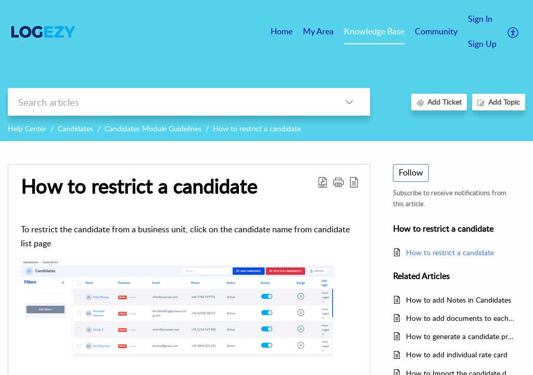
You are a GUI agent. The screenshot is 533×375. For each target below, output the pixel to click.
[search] (168, 102)
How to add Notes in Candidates (458, 300)
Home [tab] (282, 31)
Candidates (75, 128)
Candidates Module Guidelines (153, 128)
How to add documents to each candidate (460, 318)
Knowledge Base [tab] (374, 31)
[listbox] (349, 102)
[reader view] (354, 182)
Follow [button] (411, 172)
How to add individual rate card (456, 354)
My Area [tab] (318, 31)
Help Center (27, 128)
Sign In (480, 18)
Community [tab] (436, 31)
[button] (338, 182)
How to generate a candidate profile (460, 336)
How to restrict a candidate (257, 128)
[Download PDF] (323, 182)
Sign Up (482, 43)
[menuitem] (482, 19)
